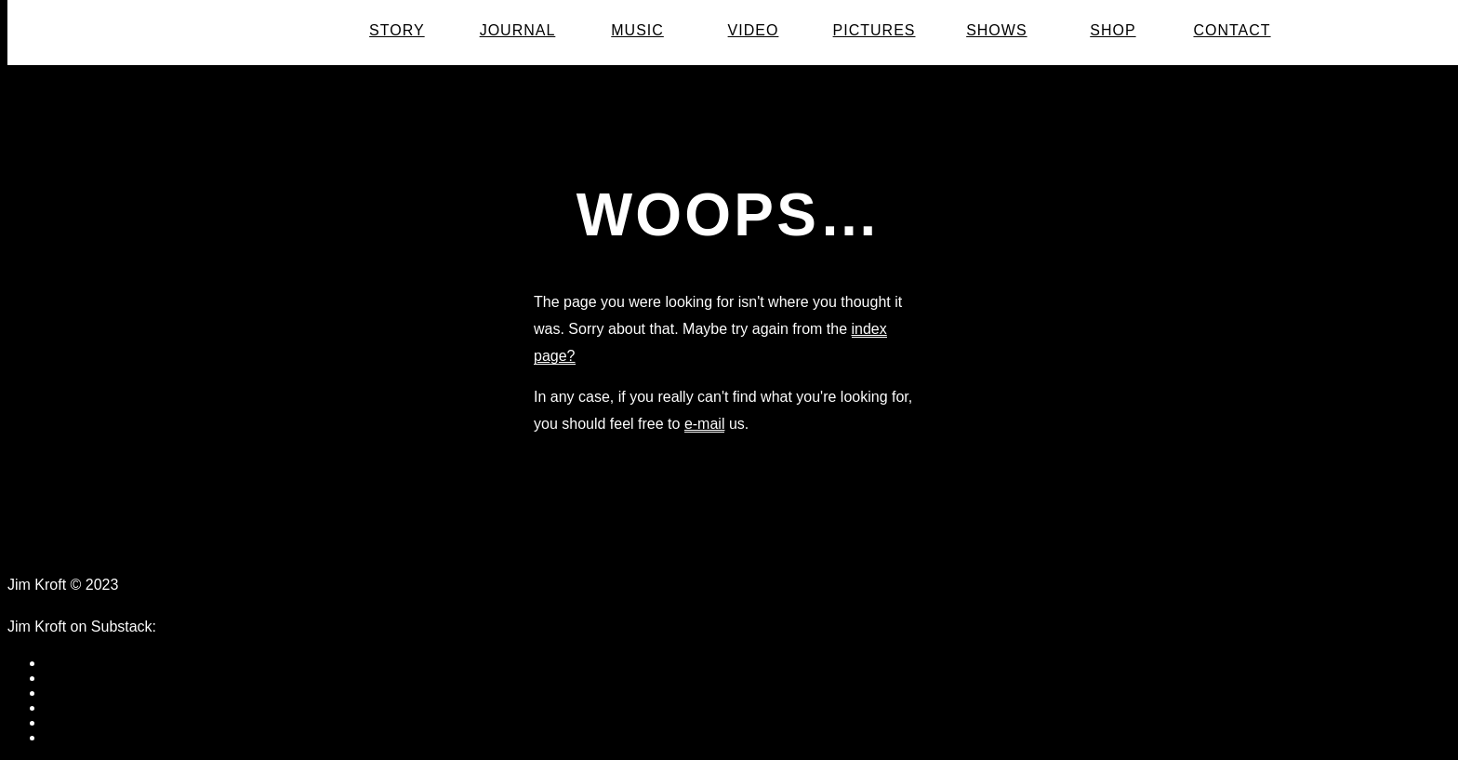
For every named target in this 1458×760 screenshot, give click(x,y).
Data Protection (186, 585)
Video (753, 30)
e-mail (704, 424)
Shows (996, 30)
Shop (1112, 30)
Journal (518, 30)
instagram (77, 737)
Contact (1231, 30)
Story (397, 30)
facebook (75, 663)
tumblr (65, 678)
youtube (71, 707)
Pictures (874, 30)
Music (637, 30)
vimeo (65, 722)
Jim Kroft (258, 32)
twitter (65, 692)
